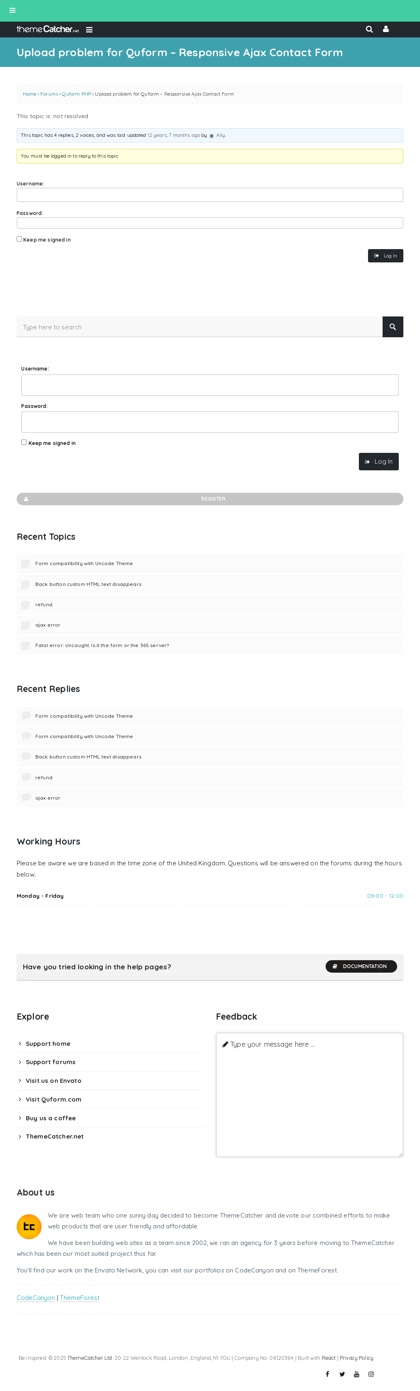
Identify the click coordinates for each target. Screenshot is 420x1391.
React (329, 1357)
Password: (30, 213)
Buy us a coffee (51, 1118)
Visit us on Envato (54, 1081)
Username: (30, 183)
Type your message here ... (272, 1044)
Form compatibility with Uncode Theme (84, 563)
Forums (49, 94)
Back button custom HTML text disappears (88, 584)
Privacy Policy (356, 1357)
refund (43, 604)
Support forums (51, 1062)
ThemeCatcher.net (55, 1136)
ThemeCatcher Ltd (89, 1357)
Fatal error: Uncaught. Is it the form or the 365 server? (102, 645)
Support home (48, 1044)
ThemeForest (80, 1298)
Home (30, 94)
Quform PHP (76, 94)
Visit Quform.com (54, 1099)
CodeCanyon (36, 1298)
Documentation (359, 966)
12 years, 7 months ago (174, 135)
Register (124, 499)
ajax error (48, 625)
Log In (390, 255)
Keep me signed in (47, 240)
